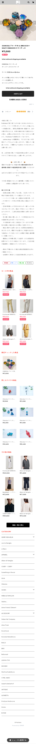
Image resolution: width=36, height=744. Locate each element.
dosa (3, 578)
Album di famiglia (7, 561)
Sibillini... (4, 602)
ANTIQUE (5, 689)
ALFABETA (5, 695)
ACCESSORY (6, 613)
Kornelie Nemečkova (8, 637)
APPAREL (4, 555)
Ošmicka (4, 584)
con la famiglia (6, 543)
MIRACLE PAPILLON (8, 596)
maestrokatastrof (8, 684)
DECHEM (4, 666)
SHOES (4, 590)
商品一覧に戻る (18, 525)
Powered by (18, 725)
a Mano (4, 549)
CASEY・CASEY (7, 566)
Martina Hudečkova (8, 672)
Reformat (5, 654)
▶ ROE (4, 713)
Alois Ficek (5, 625)
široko (4, 707)
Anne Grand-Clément (9, 607)
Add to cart (18, 94)
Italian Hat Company (8, 619)
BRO (3, 648)
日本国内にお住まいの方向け (18, 99)
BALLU (4, 643)
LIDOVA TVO (6, 660)
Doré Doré (5, 631)
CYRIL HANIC (6, 678)
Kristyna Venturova (8, 701)
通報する (31, 104)
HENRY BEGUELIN (7, 537)
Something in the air (8, 572)
